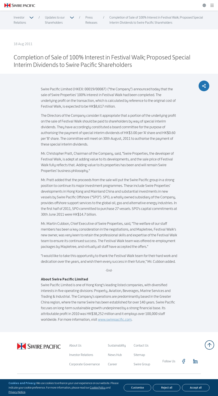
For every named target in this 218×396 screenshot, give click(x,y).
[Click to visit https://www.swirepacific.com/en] (17, 5)
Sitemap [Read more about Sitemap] (139, 355)
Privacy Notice (17, 392)
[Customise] (137, 387)
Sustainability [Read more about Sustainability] (117, 345)
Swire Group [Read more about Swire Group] (142, 364)
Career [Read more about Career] (112, 364)
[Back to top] (209, 345)
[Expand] (212, 5)
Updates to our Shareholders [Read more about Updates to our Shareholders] (55, 20)
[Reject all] (166, 387)
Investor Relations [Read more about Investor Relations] (20, 20)
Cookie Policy (98, 387)
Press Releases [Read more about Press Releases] (91, 20)
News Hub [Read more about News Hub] (115, 355)
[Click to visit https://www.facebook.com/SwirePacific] (183, 361)
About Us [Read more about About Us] (75, 345)
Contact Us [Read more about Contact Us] (141, 345)
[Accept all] (195, 387)
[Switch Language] (204, 5)
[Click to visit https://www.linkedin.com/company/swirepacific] (195, 361)
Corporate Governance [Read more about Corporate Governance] (84, 364)
